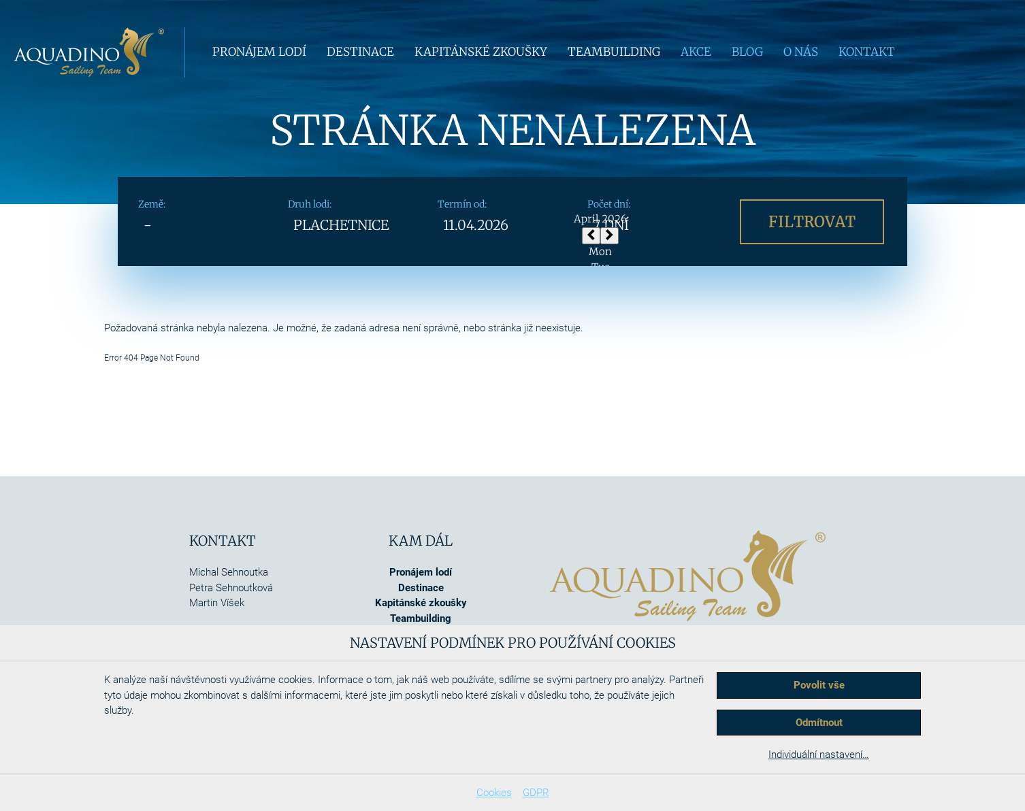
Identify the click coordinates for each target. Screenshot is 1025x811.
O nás (800, 51)
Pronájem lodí (259, 51)
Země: (151, 204)
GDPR (536, 793)
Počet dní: (608, 204)
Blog (747, 51)
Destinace (360, 51)
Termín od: (462, 204)
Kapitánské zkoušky (480, 51)
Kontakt (867, 51)
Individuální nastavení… (818, 754)
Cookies (494, 793)
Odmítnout (819, 722)
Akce (696, 51)
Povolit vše (819, 685)
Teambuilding (614, 51)
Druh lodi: (309, 204)
